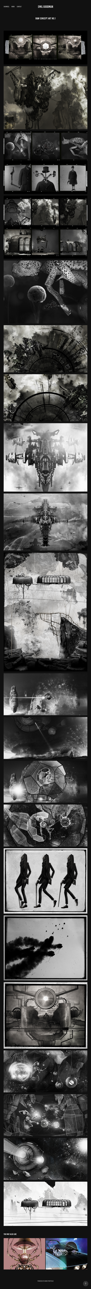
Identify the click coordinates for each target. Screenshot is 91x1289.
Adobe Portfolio (48, 1281)
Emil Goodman (45, 6)
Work (13, 7)
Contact (19, 7)
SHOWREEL (6, 7)
